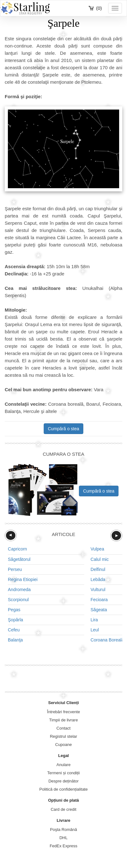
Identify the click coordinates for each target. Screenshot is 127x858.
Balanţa (15, 639)
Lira (94, 619)
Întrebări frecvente (63, 711)
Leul (95, 629)
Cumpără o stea (63, 428)
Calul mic (100, 559)
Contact (64, 728)
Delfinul (98, 569)
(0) (99, 8)
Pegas (14, 609)
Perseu (15, 569)
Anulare (64, 764)
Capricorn (17, 548)
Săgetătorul (19, 559)
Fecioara (99, 599)
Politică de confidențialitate (63, 789)
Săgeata (99, 609)
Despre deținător (63, 781)
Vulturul (98, 589)
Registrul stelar (63, 736)
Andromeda (19, 589)
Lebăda (98, 579)
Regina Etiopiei (23, 579)
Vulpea (97, 548)
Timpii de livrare (63, 720)
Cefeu (13, 629)
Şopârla (15, 619)
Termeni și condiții (63, 773)
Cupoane (63, 744)
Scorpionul (18, 599)
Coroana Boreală (107, 639)
